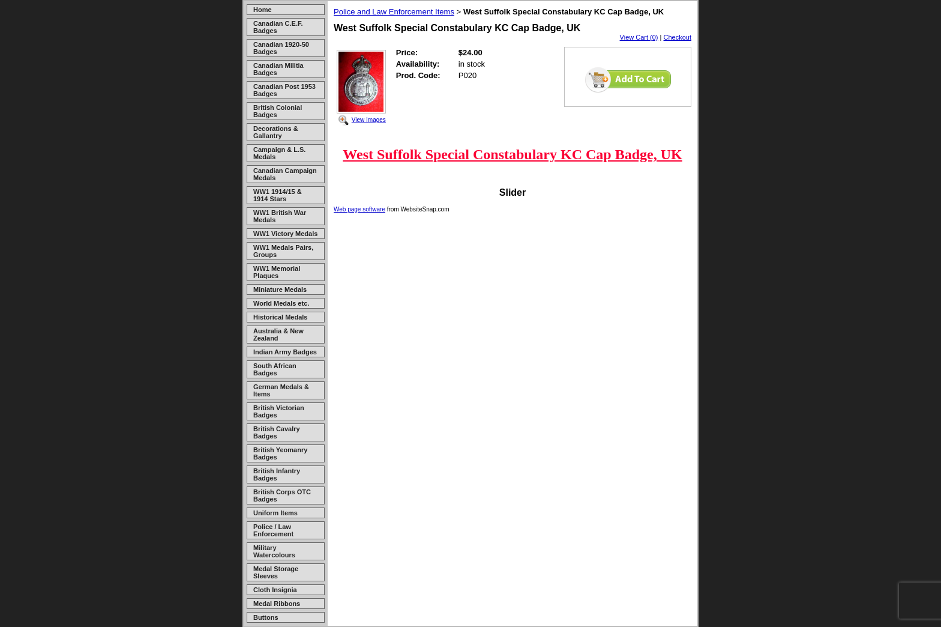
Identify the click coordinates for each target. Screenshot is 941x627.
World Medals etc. (281, 303)
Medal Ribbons (276, 603)
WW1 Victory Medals (285, 233)
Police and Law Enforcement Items (394, 11)
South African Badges (274, 369)
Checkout (677, 37)
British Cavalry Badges (276, 432)
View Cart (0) (639, 37)
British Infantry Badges (276, 474)
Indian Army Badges (285, 352)
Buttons (265, 617)
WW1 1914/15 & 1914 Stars (277, 195)
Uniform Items (275, 512)
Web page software (359, 209)
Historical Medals (280, 317)
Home (262, 9)
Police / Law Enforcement (273, 530)
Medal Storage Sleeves (275, 572)
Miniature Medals (280, 289)
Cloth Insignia (275, 589)
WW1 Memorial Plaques (276, 272)
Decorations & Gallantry (275, 132)
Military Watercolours (274, 551)
